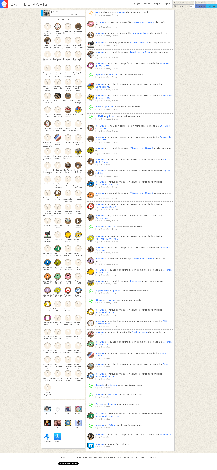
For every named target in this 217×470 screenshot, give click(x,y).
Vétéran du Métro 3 (141, 148)
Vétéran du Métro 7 (143, 22)
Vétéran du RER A (106, 207)
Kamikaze (135, 281)
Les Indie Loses (140, 33)
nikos (98, 106)
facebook (200, 6)
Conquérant (102, 87)
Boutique (151, 458)
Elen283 (100, 74)
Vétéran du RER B (106, 376)
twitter (211, 6)
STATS (147, 4)
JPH (97, 12)
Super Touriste (139, 42)
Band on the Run (140, 52)
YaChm (112, 425)
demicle (99, 385)
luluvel (112, 226)
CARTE (137, 4)
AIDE (167, 4)
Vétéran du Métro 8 (143, 258)
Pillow (99, 300)
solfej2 (99, 116)
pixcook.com (103, 458)
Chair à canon (140, 332)
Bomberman (102, 218)
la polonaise (102, 290)
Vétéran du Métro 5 (141, 193)
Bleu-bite (165, 434)
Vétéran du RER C (106, 312)
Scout (166, 364)
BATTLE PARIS (29, 4)
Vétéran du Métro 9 (106, 238)
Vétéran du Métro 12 (107, 416)
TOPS (157, 4)
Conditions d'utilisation (133, 458)
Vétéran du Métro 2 (106, 184)
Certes (99, 404)
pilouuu (55, 11)
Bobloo (112, 394)
